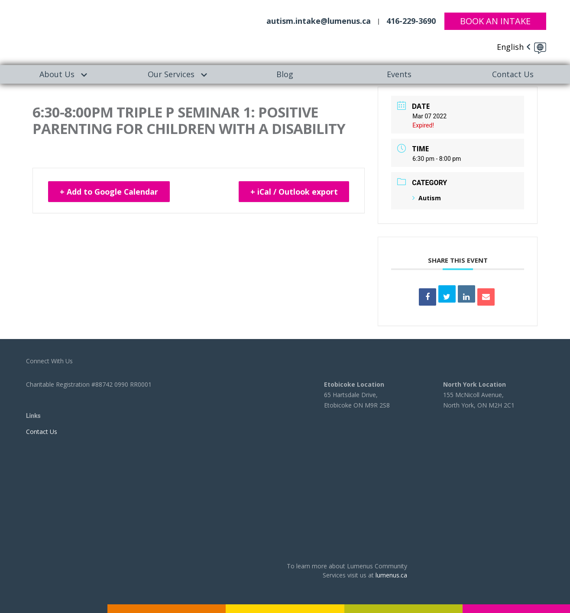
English (510, 46)
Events (399, 74)
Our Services (171, 74)
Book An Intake (495, 20)
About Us (56, 74)
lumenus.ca (391, 575)
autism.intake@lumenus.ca (318, 21)
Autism (426, 198)
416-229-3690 (411, 21)
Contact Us (513, 74)
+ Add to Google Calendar (110, 192)
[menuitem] (57, 74)
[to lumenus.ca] (89, 31)
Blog (284, 74)
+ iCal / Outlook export (292, 192)
